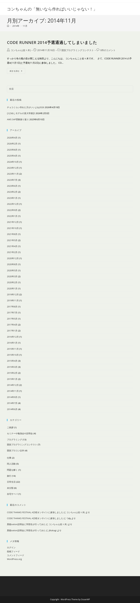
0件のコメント (108, 50)
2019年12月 (13, 294)
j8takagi (53, 530)
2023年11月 (13, 173)
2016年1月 (12, 342)
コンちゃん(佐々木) (21, 50)
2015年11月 (13, 348)
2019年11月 (13, 300)
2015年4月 (12, 360)
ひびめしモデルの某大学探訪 (21, 113)
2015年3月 (12, 366)
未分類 (10, 487)
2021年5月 (12, 240)
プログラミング (14, 439)
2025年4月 (12, 155)
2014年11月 (13, 390)
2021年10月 (13, 228)
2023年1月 (12, 197)
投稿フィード (13, 551)
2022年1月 (12, 216)
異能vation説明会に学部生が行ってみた (26, 524)
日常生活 (11, 481)
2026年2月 (12, 143)
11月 (25, 25)
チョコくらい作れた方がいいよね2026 (25, 107)
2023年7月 (12, 179)
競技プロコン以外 (15, 450)
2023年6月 (12, 185)
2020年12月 (13, 258)
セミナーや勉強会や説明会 (20, 433)
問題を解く (12, 469)
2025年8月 (12, 149)
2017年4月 (12, 324)
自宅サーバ (12, 493)
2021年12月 (13, 222)
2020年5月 (12, 270)
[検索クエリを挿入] (70, 89)
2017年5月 (12, 318)
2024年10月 (13, 161)
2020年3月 (12, 276)
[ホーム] (8, 25)
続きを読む (17, 71)
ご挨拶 (10, 427)
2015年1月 (12, 379)
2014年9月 (12, 397)
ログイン (11, 547)
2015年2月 (12, 372)
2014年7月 (12, 403)
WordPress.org (14, 559)
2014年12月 (13, 384)
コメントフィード (15, 555)
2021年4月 (12, 246)
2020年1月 (12, 288)
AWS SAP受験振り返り (18, 119)
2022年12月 (13, 203)
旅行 (9, 475)
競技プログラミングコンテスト (77, 50)
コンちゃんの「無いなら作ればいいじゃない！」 (52, 9)
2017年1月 (12, 330)
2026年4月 (12, 137)
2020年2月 (12, 282)
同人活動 (11, 463)
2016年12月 (13, 336)
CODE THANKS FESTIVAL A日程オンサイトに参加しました (35, 512)
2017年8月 (12, 306)
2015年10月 (13, 354)
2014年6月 (12, 409)
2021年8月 (12, 234)
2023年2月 (12, 191)
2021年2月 (12, 252)
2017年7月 (12, 312)
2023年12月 (13, 167)
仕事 (9, 457)
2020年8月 (12, 264)
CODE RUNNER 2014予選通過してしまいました (52, 42)
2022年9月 (12, 210)
